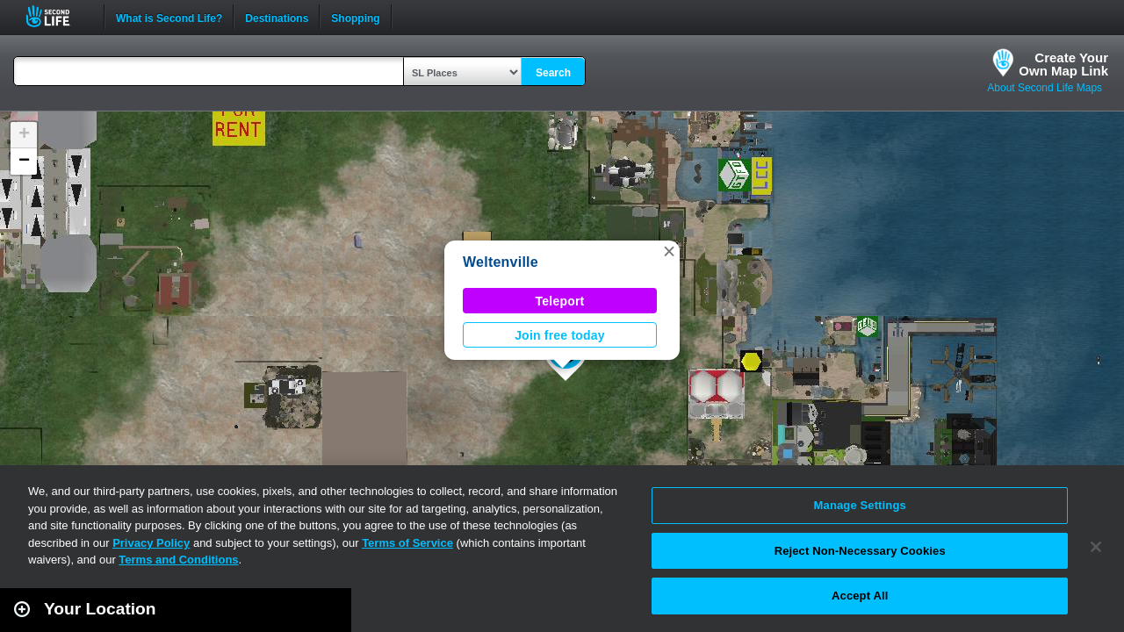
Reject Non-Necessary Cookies (860, 550)
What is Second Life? (169, 16)
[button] (669, 251)
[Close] (1096, 547)
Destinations (276, 16)
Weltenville (500, 262)
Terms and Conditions (178, 559)
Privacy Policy (151, 542)
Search (553, 73)
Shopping (355, 16)
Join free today (560, 335)
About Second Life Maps (1044, 88)
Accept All (860, 595)
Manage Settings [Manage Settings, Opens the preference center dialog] (860, 505)
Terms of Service (407, 542)
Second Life (57, 16)
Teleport (560, 301)
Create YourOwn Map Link (1063, 64)
